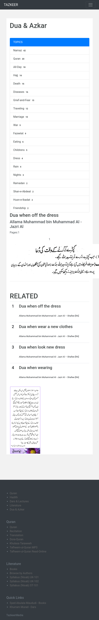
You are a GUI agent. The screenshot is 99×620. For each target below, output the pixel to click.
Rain (17, 166)
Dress (18, 158)
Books (13, 569)
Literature (15, 505)
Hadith (14, 497)
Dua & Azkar (17, 509)
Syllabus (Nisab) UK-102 (24, 581)
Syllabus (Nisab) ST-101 (24, 585)
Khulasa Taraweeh (21, 543)
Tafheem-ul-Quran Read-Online (28, 551)
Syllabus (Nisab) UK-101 (24, 577)
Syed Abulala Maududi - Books (28, 603)
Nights (19, 175)
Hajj (18, 75)
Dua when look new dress (42, 347)
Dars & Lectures (19, 501)
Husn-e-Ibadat (23, 200)
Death (19, 83)
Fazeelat (20, 133)
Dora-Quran (16, 539)
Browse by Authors (21, 573)
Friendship (21, 208)
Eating (18, 141)
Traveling (21, 108)
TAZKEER (11, 5)
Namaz (20, 50)
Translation (16, 535)
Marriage (21, 117)
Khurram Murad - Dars (23, 607)
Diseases (21, 92)
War (17, 125)
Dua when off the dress (40, 306)
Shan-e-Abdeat (24, 191)
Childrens (20, 150)
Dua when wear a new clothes (46, 326)
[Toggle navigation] (90, 4)
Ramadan (20, 183)
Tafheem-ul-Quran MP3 (24, 547)
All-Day (19, 67)
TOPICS (18, 42)
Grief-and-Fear (24, 100)
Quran (19, 58)
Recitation (16, 531)
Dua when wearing (35, 367)
